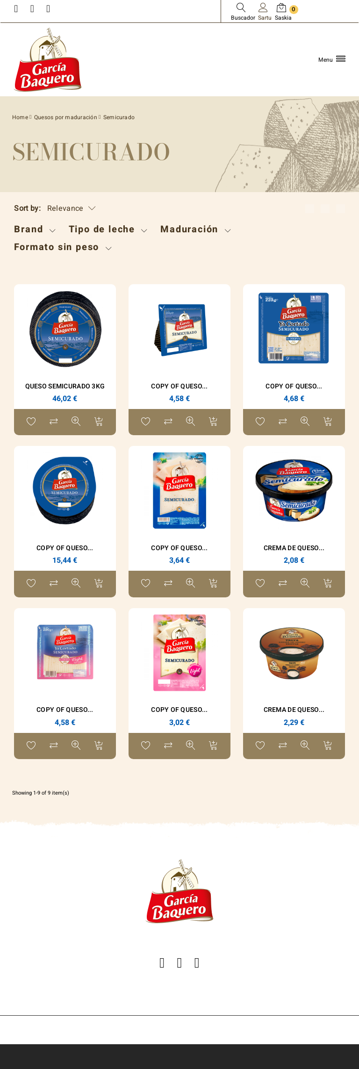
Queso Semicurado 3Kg (65, 386)
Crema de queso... (294, 710)
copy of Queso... (179, 386)
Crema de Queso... (294, 548)
